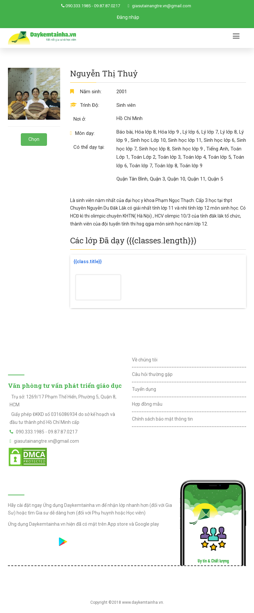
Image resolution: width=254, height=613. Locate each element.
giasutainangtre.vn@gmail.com (161, 5)
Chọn (33, 139)
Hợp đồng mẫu (147, 404)
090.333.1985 (78, 5)
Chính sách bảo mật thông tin (162, 419)
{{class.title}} (87, 261)
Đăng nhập (128, 17)
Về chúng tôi (144, 359)
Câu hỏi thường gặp (152, 374)
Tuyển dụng (144, 389)
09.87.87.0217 (107, 5)
